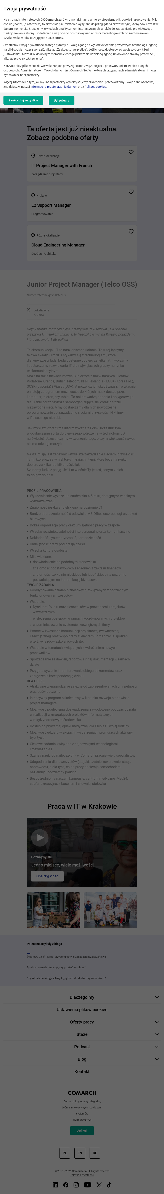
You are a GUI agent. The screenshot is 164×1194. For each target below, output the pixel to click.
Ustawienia (62, 100)
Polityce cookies (95, 86)
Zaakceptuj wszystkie (23, 100)
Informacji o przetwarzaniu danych (54, 86)
